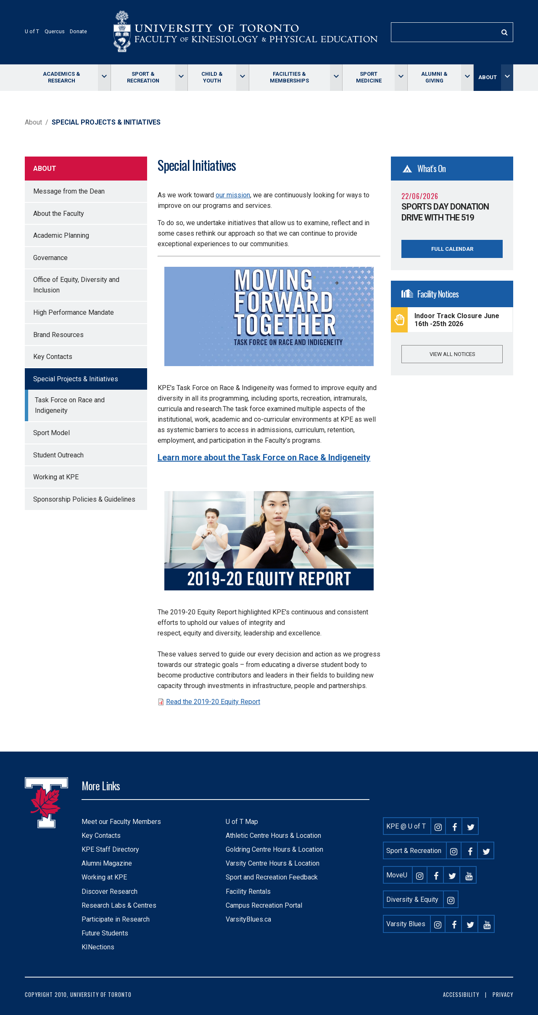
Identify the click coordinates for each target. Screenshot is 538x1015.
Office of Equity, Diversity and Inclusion (76, 285)
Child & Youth (212, 77)
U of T (32, 31)
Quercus (55, 31)
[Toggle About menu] (507, 77)
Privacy (503, 995)
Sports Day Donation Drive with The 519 (445, 212)
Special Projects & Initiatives (75, 379)
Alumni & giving (434, 77)
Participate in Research (116, 919)
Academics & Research (61, 77)
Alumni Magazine (107, 863)
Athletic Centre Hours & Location (273, 836)
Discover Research (109, 891)
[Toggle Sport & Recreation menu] (181, 77)
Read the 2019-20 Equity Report (213, 702)
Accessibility (461, 995)
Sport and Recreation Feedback (272, 877)
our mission (233, 195)
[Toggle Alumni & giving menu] (467, 77)
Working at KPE (56, 477)
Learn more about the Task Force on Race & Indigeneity (264, 457)
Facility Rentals (248, 891)
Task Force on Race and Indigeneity (70, 405)
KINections (98, 947)
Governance (50, 258)
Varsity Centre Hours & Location (272, 863)
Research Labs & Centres (119, 905)
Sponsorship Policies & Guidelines (84, 499)
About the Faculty (58, 214)
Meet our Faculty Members (121, 822)
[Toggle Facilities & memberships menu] (336, 77)
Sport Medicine (369, 77)
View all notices (452, 354)
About (487, 77)
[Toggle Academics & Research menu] (104, 77)
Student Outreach (58, 455)
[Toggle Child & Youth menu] (242, 77)
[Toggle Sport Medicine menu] (401, 77)
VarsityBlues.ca (248, 919)
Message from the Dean (69, 191)
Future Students (105, 933)
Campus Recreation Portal (264, 905)
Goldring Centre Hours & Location (274, 849)
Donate (78, 31)
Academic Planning (61, 235)
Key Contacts (52, 357)
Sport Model (51, 433)
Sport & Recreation (143, 77)
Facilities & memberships (289, 77)
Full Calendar (452, 249)
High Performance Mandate (73, 312)
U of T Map (242, 822)
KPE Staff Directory (110, 849)
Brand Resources (58, 335)
